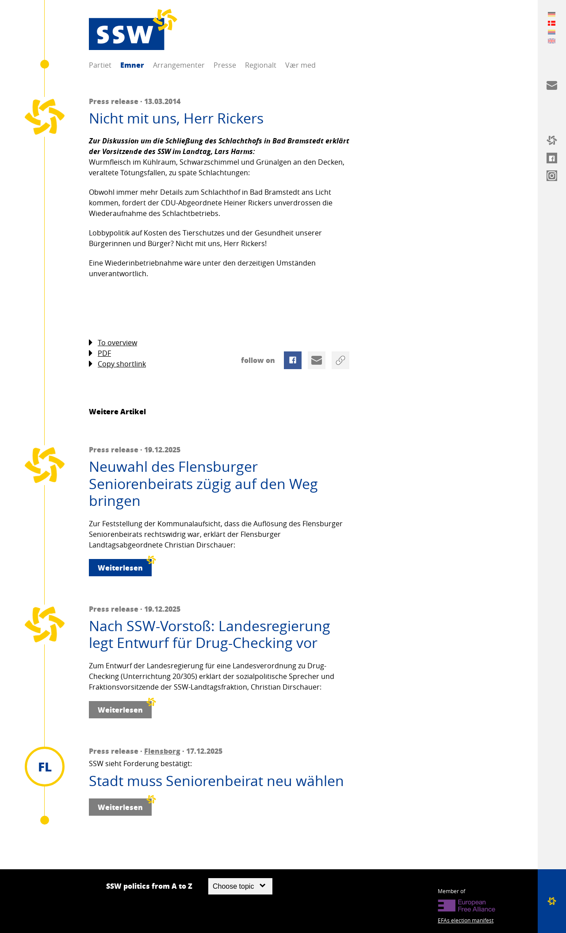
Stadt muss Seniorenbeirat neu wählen (216, 780)
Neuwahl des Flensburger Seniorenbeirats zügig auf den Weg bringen (203, 483)
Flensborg (162, 751)
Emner (132, 65)
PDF (100, 353)
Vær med (300, 65)
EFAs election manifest (465, 920)
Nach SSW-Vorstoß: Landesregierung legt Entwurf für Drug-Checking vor (209, 634)
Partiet (100, 65)
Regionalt (260, 65)
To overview (113, 343)
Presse (225, 65)
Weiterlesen (125, 566)
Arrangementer (179, 65)
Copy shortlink (117, 364)
